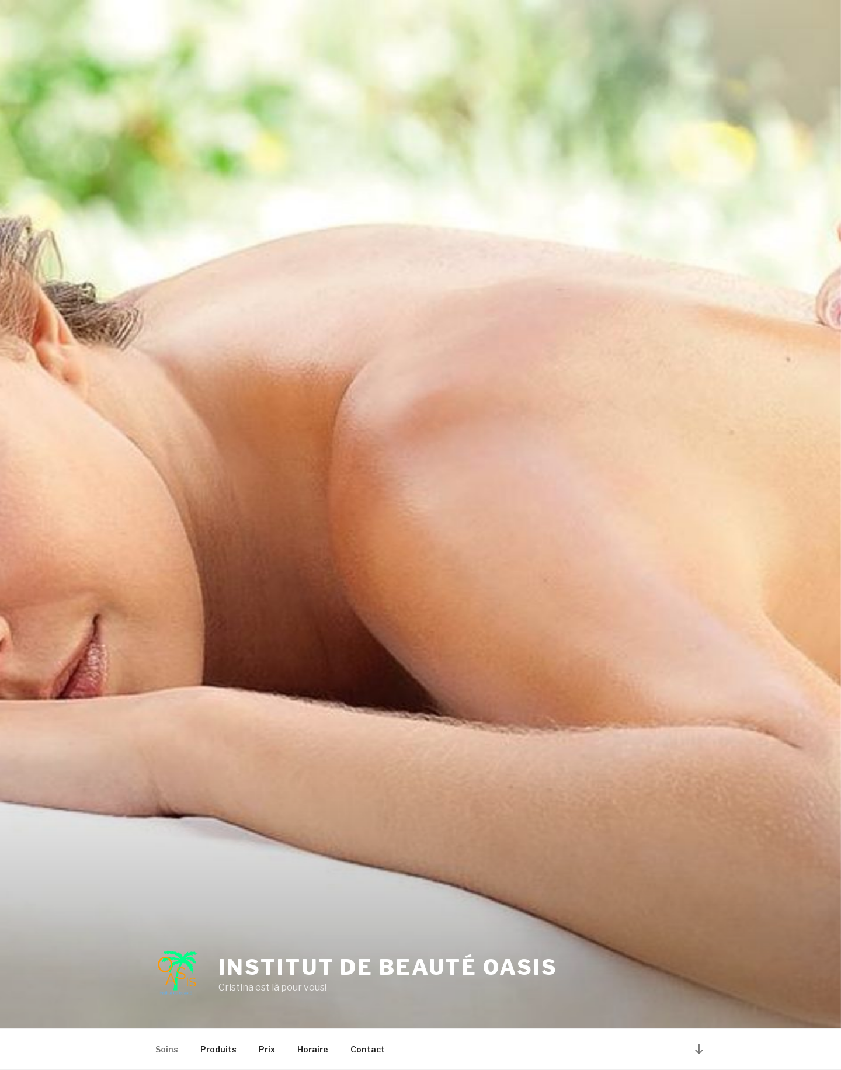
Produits (218, 1049)
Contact (367, 1049)
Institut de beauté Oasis (387, 967)
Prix (267, 1049)
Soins (166, 1049)
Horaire (312, 1049)
